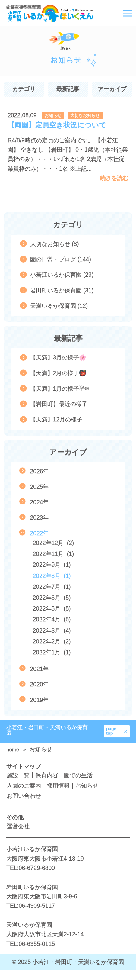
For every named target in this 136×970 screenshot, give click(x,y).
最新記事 (67, 89)
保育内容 (46, 775)
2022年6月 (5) (52, 598)
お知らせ (53, 115)
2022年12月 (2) (53, 543)
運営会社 (18, 826)
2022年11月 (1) (53, 554)
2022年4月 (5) (52, 619)
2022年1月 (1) (52, 652)
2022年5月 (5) (52, 608)
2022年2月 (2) (52, 641)
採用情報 (58, 785)
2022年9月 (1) (52, 565)
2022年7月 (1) (52, 587)
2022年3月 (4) (52, 630)
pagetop (111, 731)
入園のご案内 (24, 785)
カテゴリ (23, 89)
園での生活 (78, 775)
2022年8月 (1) (52, 576)
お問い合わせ (24, 796)
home (13, 749)
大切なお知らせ (85, 115)
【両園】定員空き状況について (57, 125)
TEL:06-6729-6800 (30, 868)
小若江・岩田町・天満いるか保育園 (47, 730)
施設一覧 (18, 775)
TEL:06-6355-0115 (30, 944)
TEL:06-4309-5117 (30, 906)
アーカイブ (112, 89)
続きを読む (114, 178)
